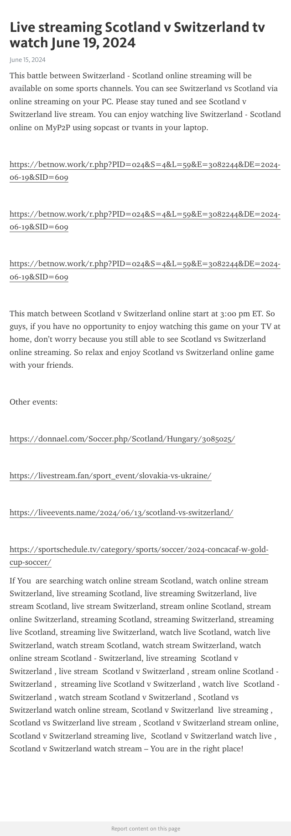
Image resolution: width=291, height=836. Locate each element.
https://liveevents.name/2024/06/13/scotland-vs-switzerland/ (122, 512)
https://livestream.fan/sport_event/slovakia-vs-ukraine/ (111, 476)
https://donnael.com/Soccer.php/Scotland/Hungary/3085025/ (122, 439)
